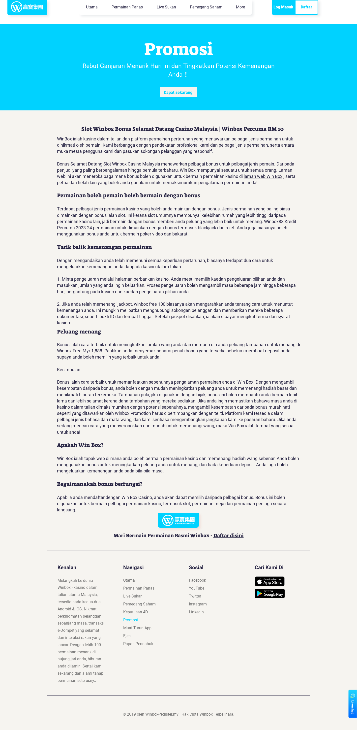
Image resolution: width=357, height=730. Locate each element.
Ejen (127, 635)
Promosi (130, 620)
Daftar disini (228, 535)
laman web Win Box (263, 176)
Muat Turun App (137, 628)
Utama (129, 580)
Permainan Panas (138, 588)
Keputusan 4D (135, 612)
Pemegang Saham (139, 604)
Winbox (206, 714)
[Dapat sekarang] (178, 92)
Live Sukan (133, 596)
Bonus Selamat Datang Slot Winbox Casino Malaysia (108, 163)
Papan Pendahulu (138, 643)
